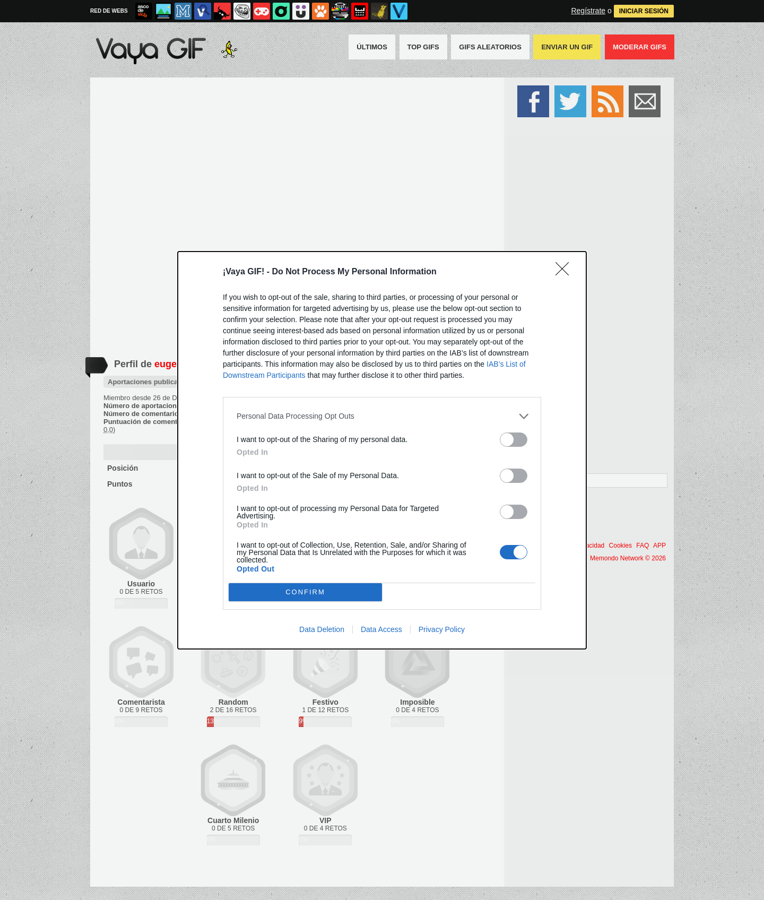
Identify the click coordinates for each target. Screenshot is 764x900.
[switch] (513, 439)
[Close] (565, 272)
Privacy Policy (442, 629)
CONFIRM (305, 592)
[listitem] (382, 416)
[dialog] (382, 450)
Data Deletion (321, 629)
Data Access (381, 629)
